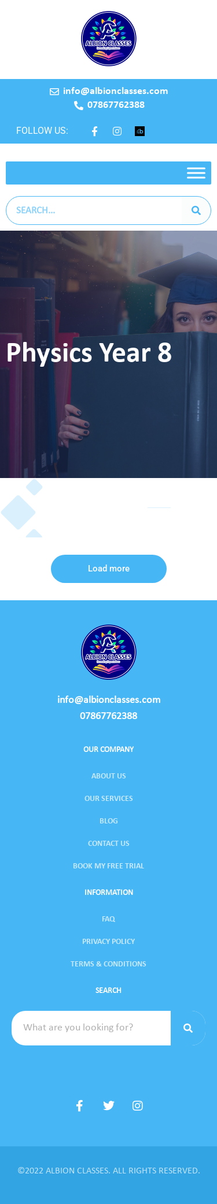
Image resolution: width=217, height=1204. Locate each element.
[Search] (196, 210)
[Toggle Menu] (196, 172)
